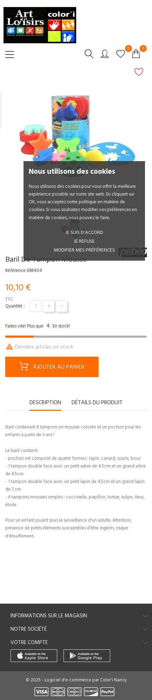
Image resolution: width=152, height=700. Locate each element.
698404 (34, 270)
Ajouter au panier (52, 367)
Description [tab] (45, 403)
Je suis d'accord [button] (84, 232)
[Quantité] (35, 306)
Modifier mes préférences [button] (84, 250)
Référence (15, 270)
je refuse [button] (84, 241)
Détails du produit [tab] (97, 403)
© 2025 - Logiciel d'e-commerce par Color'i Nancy (76, 680)
